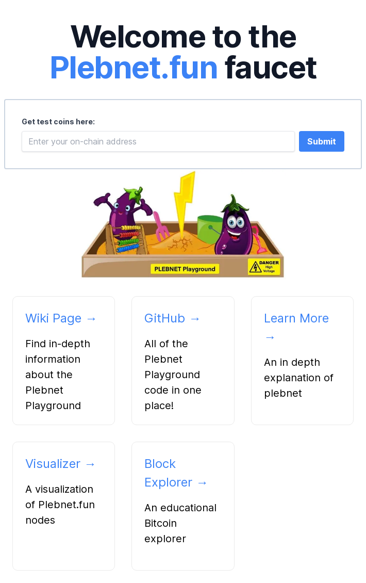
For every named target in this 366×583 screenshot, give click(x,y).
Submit (321, 141)
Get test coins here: (58, 121)
